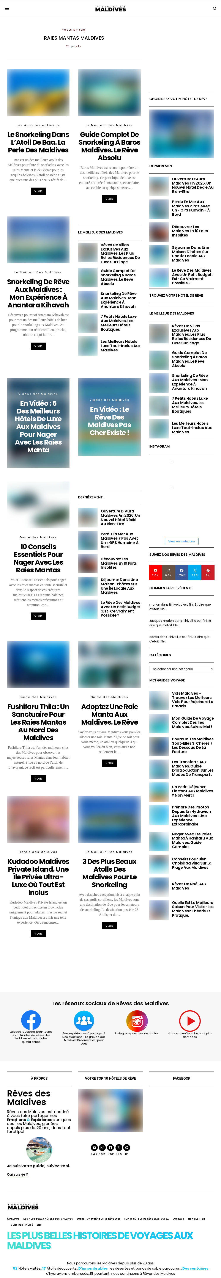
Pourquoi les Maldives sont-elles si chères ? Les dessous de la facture (193, 745)
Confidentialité (22, 1224)
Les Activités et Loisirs (38, 125)
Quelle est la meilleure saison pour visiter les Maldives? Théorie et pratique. (193, 909)
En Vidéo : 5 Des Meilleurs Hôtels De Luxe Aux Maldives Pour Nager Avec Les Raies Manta (38, 426)
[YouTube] (155, 572)
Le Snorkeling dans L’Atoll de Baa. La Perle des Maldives (38, 142)
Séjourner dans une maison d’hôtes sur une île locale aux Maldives (119, 586)
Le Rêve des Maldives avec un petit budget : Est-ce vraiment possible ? (120, 609)
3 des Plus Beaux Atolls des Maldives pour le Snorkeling (109, 873)
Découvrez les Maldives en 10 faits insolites (119, 563)
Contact (178, 1218)
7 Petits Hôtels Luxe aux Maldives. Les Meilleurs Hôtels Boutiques (119, 323)
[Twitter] (194, 572)
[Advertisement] (181, 62)
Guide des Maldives (38, 537)
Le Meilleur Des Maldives (109, 125)
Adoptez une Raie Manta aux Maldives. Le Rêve (109, 714)
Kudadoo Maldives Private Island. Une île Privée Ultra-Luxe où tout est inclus (38, 877)
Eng (39, 1224)
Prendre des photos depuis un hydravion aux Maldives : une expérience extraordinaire (191, 816)
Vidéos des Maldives (38, 394)
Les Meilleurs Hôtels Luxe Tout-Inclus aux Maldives (121, 346)
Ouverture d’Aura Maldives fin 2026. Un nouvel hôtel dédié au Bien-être (120, 517)
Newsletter (196, 1218)
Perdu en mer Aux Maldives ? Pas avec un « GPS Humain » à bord (120, 540)
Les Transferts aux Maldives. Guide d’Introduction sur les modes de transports (192, 768)
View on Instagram (181, 541)
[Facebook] (181, 572)
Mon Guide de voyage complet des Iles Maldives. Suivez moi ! (193, 723)
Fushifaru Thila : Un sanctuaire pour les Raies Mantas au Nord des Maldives (38, 722)
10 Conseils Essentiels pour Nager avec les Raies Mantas (38, 558)
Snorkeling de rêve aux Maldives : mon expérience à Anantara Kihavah (38, 293)
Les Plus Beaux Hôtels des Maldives (48, 1218)
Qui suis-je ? (17, 1174)
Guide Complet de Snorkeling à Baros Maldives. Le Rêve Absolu (109, 146)
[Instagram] (168, 572)
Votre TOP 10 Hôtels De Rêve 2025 (98, 1218)
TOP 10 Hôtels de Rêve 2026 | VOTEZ (146, 1218)
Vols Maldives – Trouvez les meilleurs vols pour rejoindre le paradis (192, 700)
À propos (13, 1218)
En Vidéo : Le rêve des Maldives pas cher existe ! (109, 420)
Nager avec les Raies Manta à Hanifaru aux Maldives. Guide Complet (192, 840)
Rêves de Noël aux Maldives (189, 886)
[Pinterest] (208, 572)
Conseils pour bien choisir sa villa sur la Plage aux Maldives (192, 863)
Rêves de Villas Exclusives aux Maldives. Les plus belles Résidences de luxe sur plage (120, 253)
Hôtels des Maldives (38, 852)
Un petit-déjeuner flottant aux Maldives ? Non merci (192, 791)
